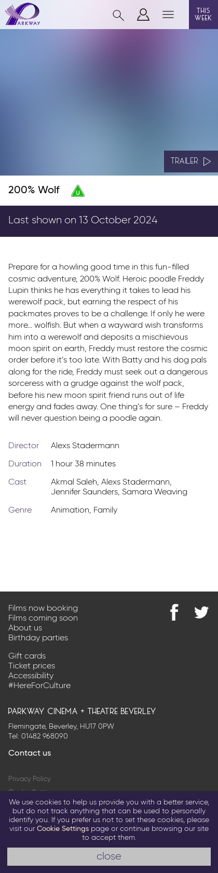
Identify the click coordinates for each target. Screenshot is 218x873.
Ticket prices (31, 666)
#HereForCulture (39, 686)
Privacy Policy (29, 779)
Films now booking (43, 609)
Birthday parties (38, 638)
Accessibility (30, 676)
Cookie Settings (63, 828)
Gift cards (27, 656)
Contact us (29, 753)
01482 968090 (44, 736)
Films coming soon (43, 618)
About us (25, 628)
